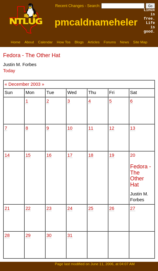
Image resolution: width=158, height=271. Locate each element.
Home (15, 42)
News (124, 42)
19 (111, 155)
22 (28, 208)
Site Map (140, 42)
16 (49, 155)
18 (90, 155)
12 (111, 128)
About (29, 42)
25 (90, 208)
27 (132, 208)
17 (69, 155)
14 (7, 155)
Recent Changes (69, 6)
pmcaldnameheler (96, 22)
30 (49, 235)
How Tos (64, 42)
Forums (110, 42)
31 (69, 235)
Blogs (79, 42)
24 (69, 208)
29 (28, 235)
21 (7, 208)
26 (111, 208)
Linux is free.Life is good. (149, 21)
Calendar (45, 42)
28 (7, 235)
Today (9, 70)
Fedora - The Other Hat (31, 55)
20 (132, 155)
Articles (93, 42)
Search (93, 6)
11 (90, 128)
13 (132, 128)
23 (49, 208)
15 (28, 155)
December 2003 (24, 84)
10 (69, 128)
